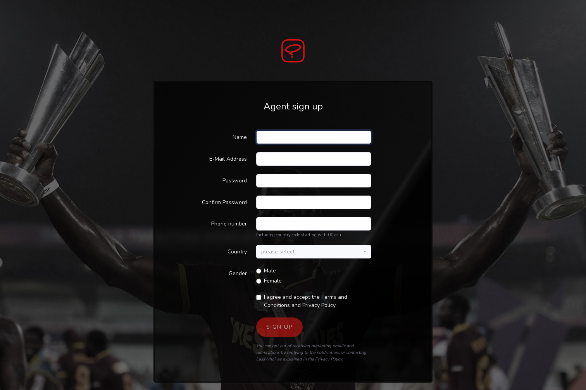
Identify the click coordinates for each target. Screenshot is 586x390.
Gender (238, 273)
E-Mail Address (228, 159)
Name (240, 137)
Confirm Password (224, 202)
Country (237, 251)
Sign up (279, 327)
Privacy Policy (319, 305)
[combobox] (313, 251)
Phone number (229, 223)
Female (273, 280)
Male (270, 270)
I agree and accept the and (305, 301)
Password (234, 180)
